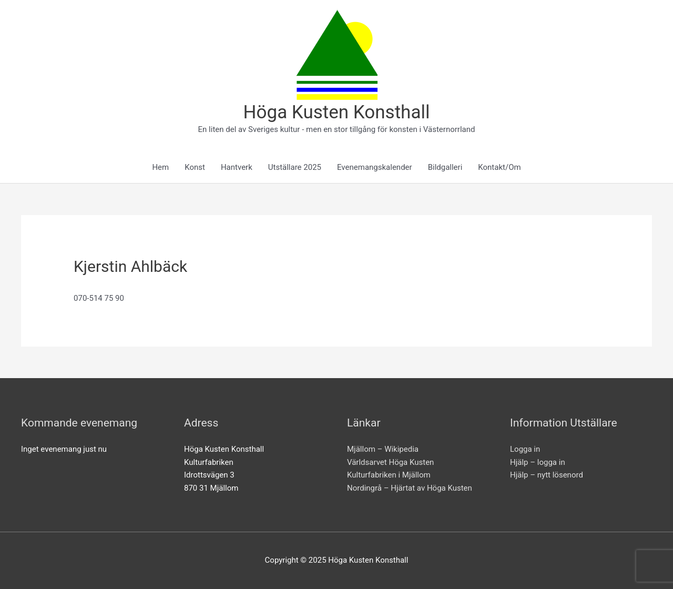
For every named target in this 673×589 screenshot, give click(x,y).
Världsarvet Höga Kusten (390, 462)
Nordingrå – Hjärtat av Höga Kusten (409, 488)
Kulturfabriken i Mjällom (389, 475)
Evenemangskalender (374, 167)
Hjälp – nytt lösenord (546, 475)
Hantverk (236, 167)
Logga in (525, 449)
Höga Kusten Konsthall (336, 112)
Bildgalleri (445, 167)
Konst (195, 167)
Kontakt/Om (499, 167)
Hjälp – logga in (537, 462)
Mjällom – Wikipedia (383, 449)
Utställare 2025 (294, 167)
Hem (160, 167)
